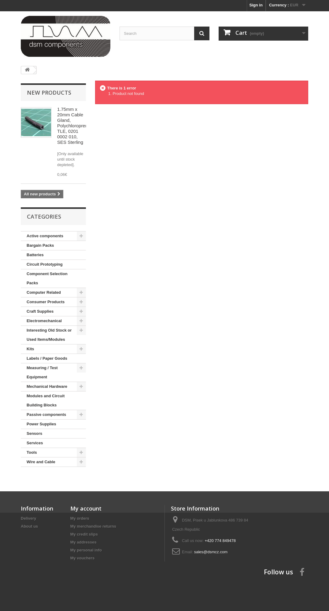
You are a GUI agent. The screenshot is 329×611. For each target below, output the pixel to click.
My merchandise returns (93, 526)
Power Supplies (41, 424)
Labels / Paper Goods (47, 358)
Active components (45, 236)
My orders (79, 518)
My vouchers (82, 558)
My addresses (83, 542)
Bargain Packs (40, 245)
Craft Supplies (40, 311)
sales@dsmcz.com (210, 552)
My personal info (86, 550)
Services (35, 443)
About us (29, 526)
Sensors (34, 433)
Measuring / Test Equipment (42, 372)
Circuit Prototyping (45, 264)
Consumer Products (46, 302)
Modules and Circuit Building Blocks (46, 400)
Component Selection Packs (47, 278)
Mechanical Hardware (47, 386)
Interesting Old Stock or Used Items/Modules (49, 335)
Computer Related (44, 292)
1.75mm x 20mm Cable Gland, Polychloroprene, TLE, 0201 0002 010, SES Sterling (74, 126)
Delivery (28, 518)
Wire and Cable (41, 462)
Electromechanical (44, 320)
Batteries (35, 255)
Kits (30, 349)
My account (86, 508)
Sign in (256, 5)
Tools (32, 452)
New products (49, 92)
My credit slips (84, 534)
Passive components (46, 414)
